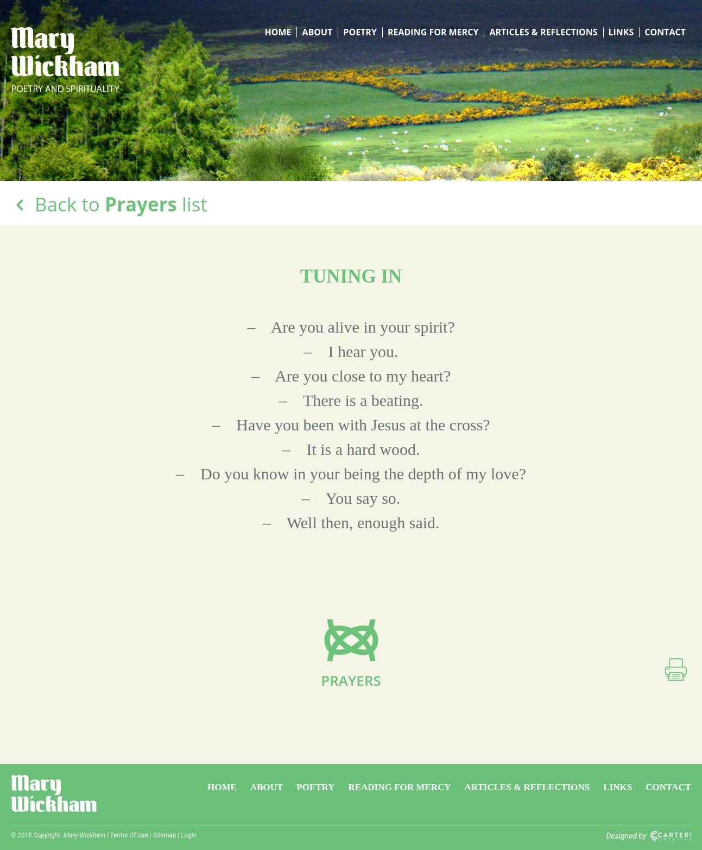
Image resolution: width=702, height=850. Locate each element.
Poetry (360, 32)
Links (621, 32)
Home (277, 32)
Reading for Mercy (433, 32)
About (317, 32)
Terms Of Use (129, 835)
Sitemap (164, 835)
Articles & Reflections (543, 32)
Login (189, 835)
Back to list (109, 204)
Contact (665, 32)
